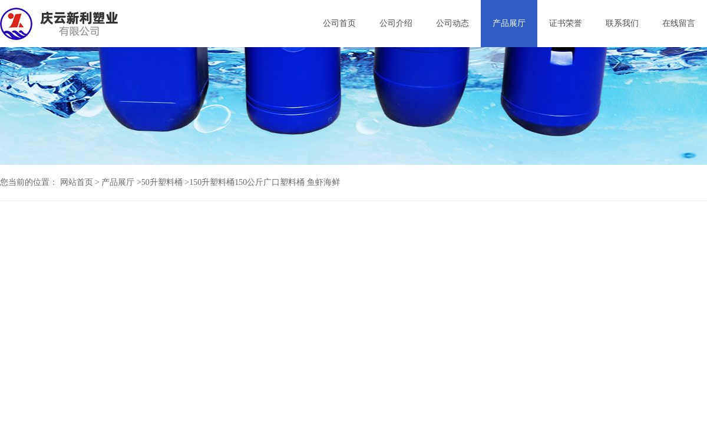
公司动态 (452, 23)
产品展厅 (509, 23)
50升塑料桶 (162, 182)
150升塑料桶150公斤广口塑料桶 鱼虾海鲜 (264, 182)
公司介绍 (395, 23)
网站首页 (76, 182)
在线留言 (678, 23)
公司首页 (339, 23)
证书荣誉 (565, 23)
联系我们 (622, 23)
